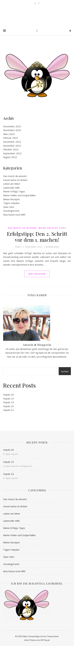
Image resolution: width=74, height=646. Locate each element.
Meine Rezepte (11, 199)
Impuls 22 (8, 409)
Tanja (17, 246)
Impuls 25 (8, 398)
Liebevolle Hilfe (11, 187)
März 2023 (9, 134)
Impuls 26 (8, 394)
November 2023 (12, 130)
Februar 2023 (10, 137)
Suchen (65, 371)
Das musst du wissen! (15, 176)
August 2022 (10, 157)
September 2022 (12, 153)
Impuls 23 (8, 406)
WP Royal (45, 640)
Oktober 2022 (10, 149)
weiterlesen (37, 273)
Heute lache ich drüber (15, 180)
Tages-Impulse (11, 203)
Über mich (8, 206)
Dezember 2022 (12, 141)
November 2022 (12, 145)
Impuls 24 (8, 402)
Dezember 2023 (12, 126)
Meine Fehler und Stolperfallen (19, 195)
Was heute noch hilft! (14, 214)
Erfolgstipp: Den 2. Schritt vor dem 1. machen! (37, 236)
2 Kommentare (51, 246)
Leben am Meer (11, 183)
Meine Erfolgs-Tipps (14, 191)
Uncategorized (11, 210)
